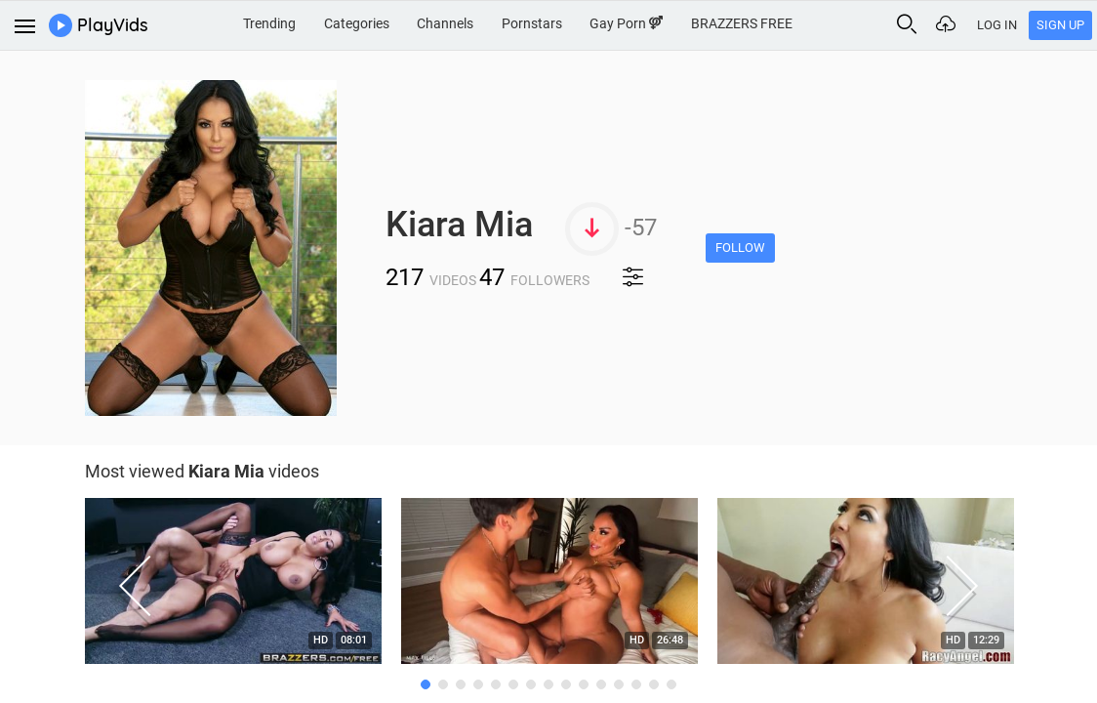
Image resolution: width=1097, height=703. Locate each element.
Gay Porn (626, 23)
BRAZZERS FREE (741, 23)
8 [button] (548, 684)
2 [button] (443, 684)
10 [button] (584, 684)
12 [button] (619, 684)
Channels (445, 23)
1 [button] (425, 684)
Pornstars (532, 23)
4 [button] (478, 684)
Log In (997, 25)
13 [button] (636, 684)
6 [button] (513, 684)
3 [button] (461, 684)
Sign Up (1060, 25)
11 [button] (601, 684)
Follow (740, 247)
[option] (233, 586)
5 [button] (496, 684)
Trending (269, 23)
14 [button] (654, 684)
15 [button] (671, 684)
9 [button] (566, 684)
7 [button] (531, 684)
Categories (356, 23)
